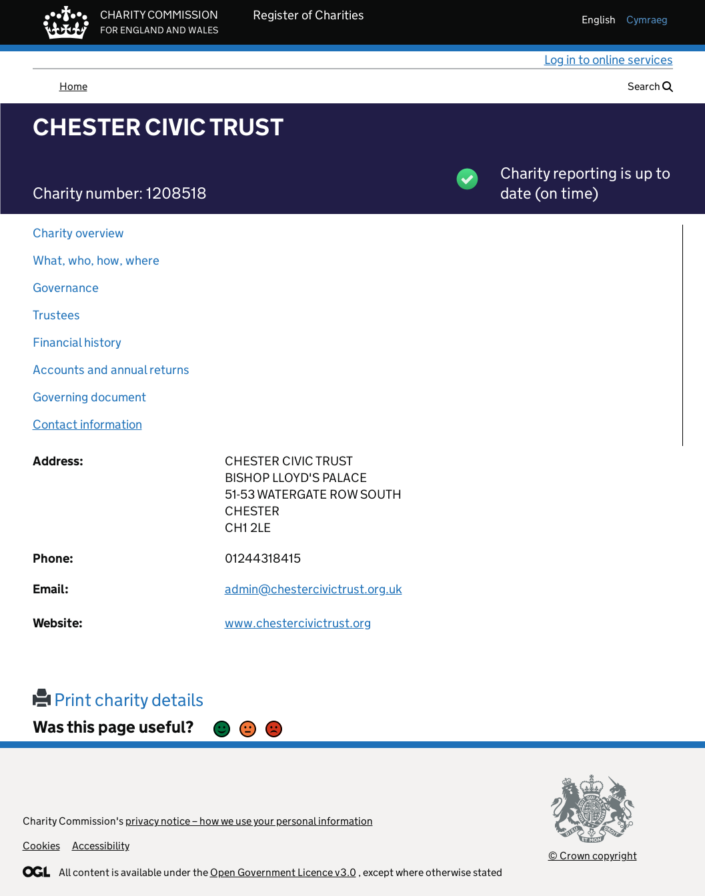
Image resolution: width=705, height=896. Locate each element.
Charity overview (78, 233)
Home (73, 86)
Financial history (77, 342)
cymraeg (647, 19)
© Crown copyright (592, 855)
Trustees (56, 315)
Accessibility (100, 845)
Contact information (87, 424)
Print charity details (118, 700)
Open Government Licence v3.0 (283, 872)
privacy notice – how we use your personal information (249, 821)
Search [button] (650, 86)
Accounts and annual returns (111, 369)
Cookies (41, 845)
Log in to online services (608, 59)
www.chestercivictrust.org (298, 623)
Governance (66, 287)
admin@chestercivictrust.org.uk (313, 589)
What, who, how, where (96, 260)
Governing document (89, 397)
